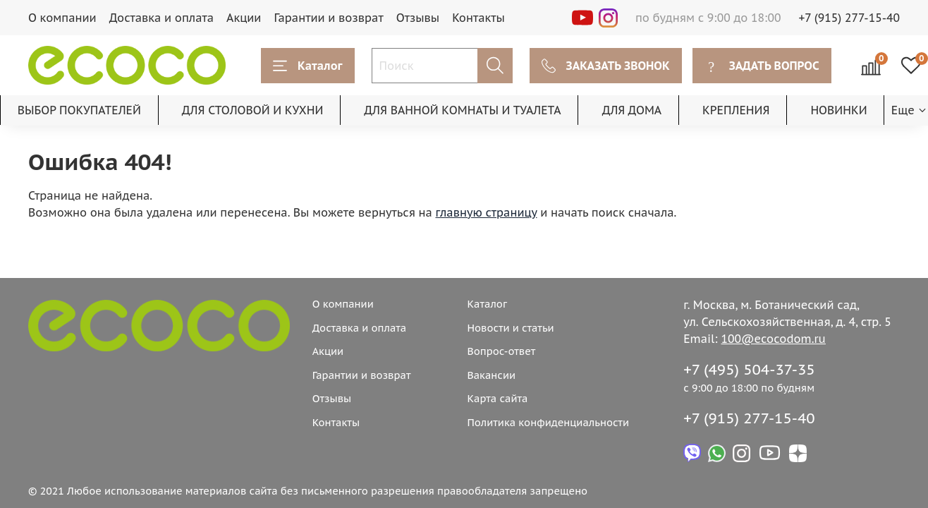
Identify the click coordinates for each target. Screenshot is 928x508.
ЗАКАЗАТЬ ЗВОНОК (606, 66)
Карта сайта (497, 398)
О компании (62, 18)
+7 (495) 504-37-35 (749, 369)
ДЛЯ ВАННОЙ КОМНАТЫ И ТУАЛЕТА (462, 110)
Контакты (478, 18)
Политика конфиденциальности (548, 422)
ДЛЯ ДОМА (631, 110)
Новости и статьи (510, 327)
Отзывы (418, 18)
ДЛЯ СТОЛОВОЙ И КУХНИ (253, 110)
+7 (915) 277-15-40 (849, 18)
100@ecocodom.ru (773, 339)
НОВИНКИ (838, 110)
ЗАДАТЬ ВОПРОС (761, 66)
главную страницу (486, 212)
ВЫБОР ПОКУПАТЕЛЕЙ (79, 110)
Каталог (308, 66)
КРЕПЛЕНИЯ (735, 110)
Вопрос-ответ (501, 351)
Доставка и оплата (161, 18)
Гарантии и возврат (328, 18)
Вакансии (491, 375)
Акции (243, 18)
